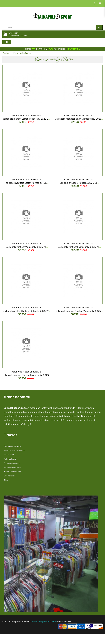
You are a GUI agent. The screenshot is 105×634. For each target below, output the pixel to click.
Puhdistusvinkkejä (12, 463)
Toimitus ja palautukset (14, 451)
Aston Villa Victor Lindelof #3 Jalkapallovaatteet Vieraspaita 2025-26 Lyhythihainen (26, 247)
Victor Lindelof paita (22, 53)
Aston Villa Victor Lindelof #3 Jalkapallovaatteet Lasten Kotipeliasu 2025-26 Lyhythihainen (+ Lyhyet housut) (26, 119)
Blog (6, 480)
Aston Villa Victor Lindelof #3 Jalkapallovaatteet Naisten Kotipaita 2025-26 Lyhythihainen (26, 311)
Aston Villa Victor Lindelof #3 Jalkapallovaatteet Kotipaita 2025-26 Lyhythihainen (79, 183)
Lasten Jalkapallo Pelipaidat (43, 621)
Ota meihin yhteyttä (12, 446)
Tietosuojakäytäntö (12, 467)
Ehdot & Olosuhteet (12, 472)
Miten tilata (9, 455)
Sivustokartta (9, 476)
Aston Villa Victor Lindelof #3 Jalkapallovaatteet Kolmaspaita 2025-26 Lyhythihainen (78, 247)
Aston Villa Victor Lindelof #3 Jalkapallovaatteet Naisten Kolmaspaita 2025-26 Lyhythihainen (26, 375)
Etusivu (6, 53)
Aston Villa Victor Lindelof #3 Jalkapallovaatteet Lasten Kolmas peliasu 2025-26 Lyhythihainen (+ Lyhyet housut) (26, 183)
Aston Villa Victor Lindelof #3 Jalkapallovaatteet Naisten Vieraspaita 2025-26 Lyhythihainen (79, 311)
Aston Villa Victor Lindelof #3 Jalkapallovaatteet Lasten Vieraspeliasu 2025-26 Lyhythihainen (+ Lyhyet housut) (78, 119)
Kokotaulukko (10, 459)
